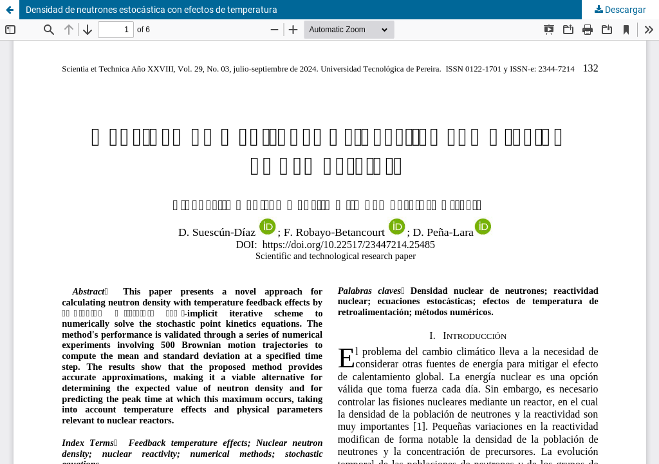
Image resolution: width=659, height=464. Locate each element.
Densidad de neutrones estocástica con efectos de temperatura (151, 10)
